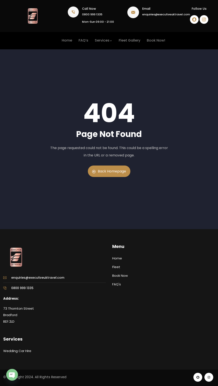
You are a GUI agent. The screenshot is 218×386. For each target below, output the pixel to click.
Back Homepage (109, 171)
